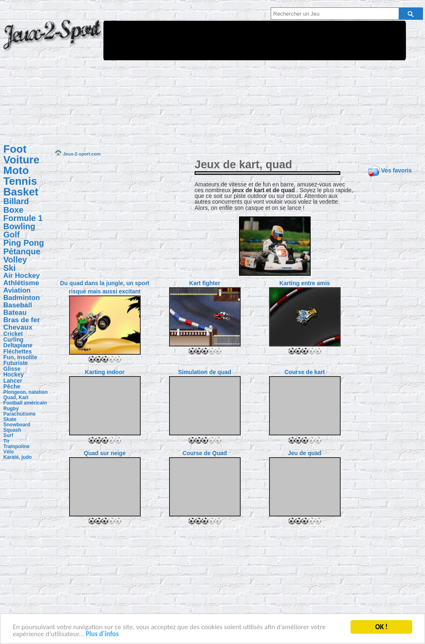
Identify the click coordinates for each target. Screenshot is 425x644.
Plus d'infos (102, 634)
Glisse (12, 368)
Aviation (16, 290)
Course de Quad (204, 453)
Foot (14, 149)
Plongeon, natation (25, 392)
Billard (16, 201)
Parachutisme (19, 414)
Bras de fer (21, 320)
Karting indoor (104, 372)
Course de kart (304, 372)
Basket (20, 192)
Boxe (13, 209)
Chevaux (18, 327)
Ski (9, 267)
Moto (16, 170)
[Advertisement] (178, 79)
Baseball (17, 305)
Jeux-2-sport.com (52, 40)
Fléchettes (17, 351)
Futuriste (15, 363)
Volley (15, 259)
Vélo (8, 452)
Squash (12, 430)
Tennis (20, 181)
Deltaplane (18, 345)
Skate (9, 419)
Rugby (11, 409)
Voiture (21, 159)
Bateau (15, 312)
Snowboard (16, 425)
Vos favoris (396, 170)
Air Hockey (21, 275)
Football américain (25, 403)
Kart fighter (204, 283)
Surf (8, 435)
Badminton (21, 298)
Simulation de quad (204, 372)
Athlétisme (21, 283)
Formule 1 (23, 218)
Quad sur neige (105, 453)
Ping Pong (23, 242)
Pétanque (21, 251)
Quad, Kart (15, 397)
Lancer (12, 380)
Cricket (13, 333)
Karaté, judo (17, 457)
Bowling (19, 226)
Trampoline (16, 446)
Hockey (13, 374)
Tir (6, 441)
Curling (13, 339)
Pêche (11, 386)
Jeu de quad (305, 453)
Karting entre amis (304, 283)
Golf (11, 234)
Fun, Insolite (20, 357)
